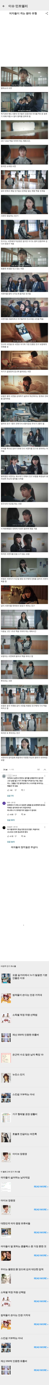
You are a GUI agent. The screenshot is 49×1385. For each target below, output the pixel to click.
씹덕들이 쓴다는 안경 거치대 (27, 995)
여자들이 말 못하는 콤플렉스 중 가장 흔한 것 (23, 1246)
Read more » (41, 1186)
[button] (46, 13)
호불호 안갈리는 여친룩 (24, 1134)
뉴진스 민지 (18, 1074)
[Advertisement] (24, 40)
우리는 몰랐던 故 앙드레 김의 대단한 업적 (22, 1269)
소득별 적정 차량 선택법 (24, 1015)
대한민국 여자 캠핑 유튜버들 (15, 1223)
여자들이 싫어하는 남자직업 (15, 1177)
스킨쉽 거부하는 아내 (23, 1094)
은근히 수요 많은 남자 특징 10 (27, 1054)
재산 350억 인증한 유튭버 (25, 1034)
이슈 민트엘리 (18, 6)
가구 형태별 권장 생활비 (24, 1114)
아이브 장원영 (19, 1154)
